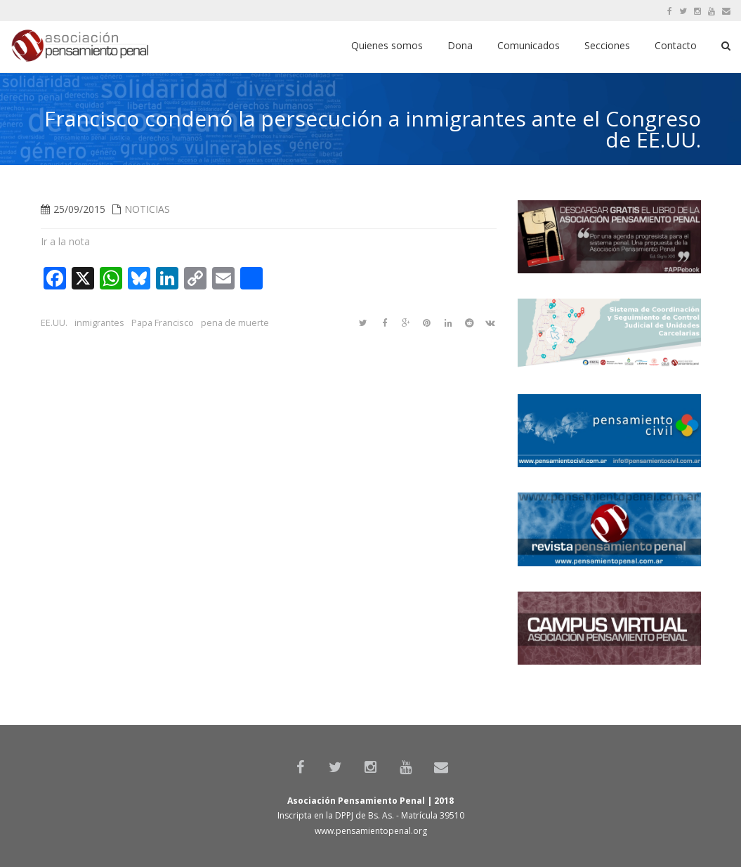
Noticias (147, 209)
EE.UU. (54, 323)
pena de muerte (235, 323)
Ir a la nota (65, 241)
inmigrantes (99, 323)
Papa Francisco (162, 323)
